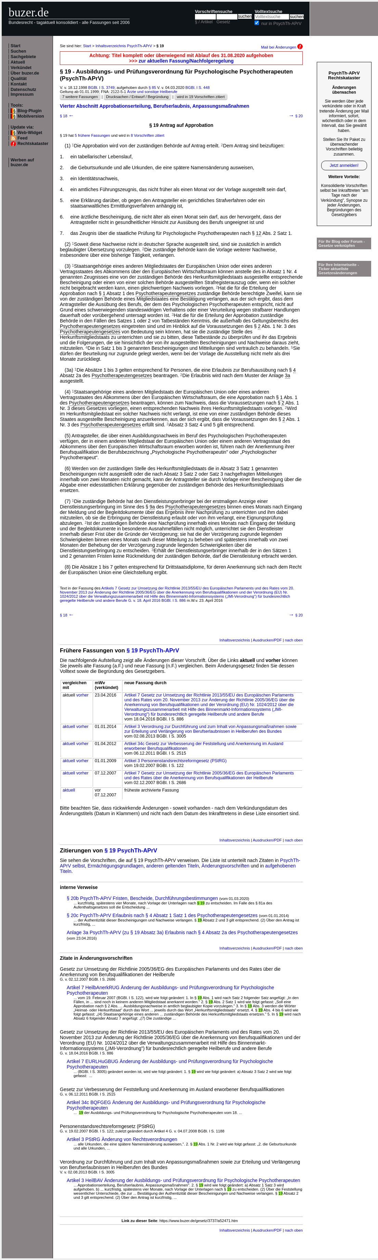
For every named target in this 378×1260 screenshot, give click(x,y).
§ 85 (152, 87)
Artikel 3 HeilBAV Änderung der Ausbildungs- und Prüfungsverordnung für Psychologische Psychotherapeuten (183, 1180)
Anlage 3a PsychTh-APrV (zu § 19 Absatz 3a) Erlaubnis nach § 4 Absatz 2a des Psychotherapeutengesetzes (182, 932)
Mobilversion (30, 116)
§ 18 (67, 116)
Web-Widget (29, 132)
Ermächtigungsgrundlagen (115, 865)
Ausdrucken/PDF (267, 640)
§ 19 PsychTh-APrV (153, 650)
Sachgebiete (23, 56)
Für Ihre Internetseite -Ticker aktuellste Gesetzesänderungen (338, 269)
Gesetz (223, 21)
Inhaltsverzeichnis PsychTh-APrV (123, 46)
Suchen (18, 51)
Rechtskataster (32, 143)
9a (152, 506)
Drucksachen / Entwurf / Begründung (137, 97)
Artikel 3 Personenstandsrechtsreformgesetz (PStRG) (175, 760)
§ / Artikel (204, 21)
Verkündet (21, 67)
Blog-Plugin (29, 110)
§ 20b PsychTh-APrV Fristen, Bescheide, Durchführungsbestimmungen (142, 898)
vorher (82, 695)
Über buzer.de (25, 73)
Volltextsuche (268, 11)
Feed (22, 138)
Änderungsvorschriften (225, 865)
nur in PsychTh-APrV (281, 23)
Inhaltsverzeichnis (235, 640)
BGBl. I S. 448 (197, 87)
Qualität (19, 78)
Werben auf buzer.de (22, 162)
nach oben (294, 640)
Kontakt (19, 84)
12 (258, 233)
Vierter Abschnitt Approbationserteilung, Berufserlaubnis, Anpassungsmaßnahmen (154, 106)
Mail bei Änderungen (282, 47)
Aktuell (18, 62)
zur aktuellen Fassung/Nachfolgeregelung (186, 61)
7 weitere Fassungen (80, 97)
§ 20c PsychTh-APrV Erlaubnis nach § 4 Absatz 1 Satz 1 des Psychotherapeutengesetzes (162, 915)
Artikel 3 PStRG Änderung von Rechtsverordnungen (122, 1139)
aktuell (69, 726)
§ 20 (295, 116)
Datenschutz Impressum (23, 92)
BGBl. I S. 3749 (101, 87)
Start (16, 45)
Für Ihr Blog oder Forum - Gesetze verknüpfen (341, 243)
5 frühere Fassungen (92, 135)
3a (287, 375)
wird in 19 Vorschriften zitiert (201, 97)
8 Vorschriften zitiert (147, 135)
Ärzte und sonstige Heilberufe (152, 92)
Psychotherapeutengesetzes (165, 293)
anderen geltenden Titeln (172, 865)
